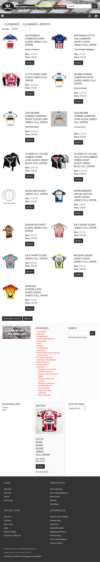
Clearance (12, 24)
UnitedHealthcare (45, 385)
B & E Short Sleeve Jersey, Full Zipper (85, 226)
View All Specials (42, 472)
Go (95, 6)
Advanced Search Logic (77, 337)
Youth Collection (44, 395)
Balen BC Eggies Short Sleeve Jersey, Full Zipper (85, 258)
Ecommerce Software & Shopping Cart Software (22, 556)
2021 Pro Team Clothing (59, 516)
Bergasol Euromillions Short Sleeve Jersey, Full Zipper (36, 290)
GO (92, 333)
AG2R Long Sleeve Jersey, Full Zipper (36, 192)
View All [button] (27, 318)
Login (6, 528)
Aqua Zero (41, 334)
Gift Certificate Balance (59, 493)
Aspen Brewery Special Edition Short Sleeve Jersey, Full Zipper (85, 195)
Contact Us (54, 524)
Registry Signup (10, 531)
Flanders (40, 345)
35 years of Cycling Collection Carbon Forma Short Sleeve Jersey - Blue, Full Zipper (85, 160)
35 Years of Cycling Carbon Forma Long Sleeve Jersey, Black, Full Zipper (36, 158)
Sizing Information (57, 528)
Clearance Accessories (47, 369)
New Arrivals (41, 341)
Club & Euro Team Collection (45, 391)
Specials (53, 500)
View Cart (7, 489)
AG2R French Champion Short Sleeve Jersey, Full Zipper (36, 40)
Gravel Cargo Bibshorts (46, 338)
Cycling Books (42, 336)
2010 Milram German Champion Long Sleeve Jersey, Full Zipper (85, 117)
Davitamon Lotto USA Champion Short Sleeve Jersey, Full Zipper (85, 40)
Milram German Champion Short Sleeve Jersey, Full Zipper (85, 79)
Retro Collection (43, 362)
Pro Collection (42, 348)
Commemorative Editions (46, 360)
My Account (8, 500)
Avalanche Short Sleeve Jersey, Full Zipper (36, 227)
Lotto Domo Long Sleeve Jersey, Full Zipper (36, 77)
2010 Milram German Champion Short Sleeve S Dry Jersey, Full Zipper (36, 117)
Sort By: (5, 29)
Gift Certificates (56, 489)
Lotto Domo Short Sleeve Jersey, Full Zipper (42, 446)
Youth (39, 343)
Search (6, 496)
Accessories (41, 331)
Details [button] (30, 63)
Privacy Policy (55, 535)
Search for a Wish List (12, 535)
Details (40, 466)
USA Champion (43, 388)
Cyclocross (41, 350)
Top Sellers (54, 504)
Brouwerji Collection (44, 357)
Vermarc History (56, 543)
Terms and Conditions (58, 539)
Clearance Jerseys (36, 24)
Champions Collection (46, 383)
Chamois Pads (55, 520)
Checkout (7, 493)
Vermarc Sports (43, 364)
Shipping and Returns (58, 531)
